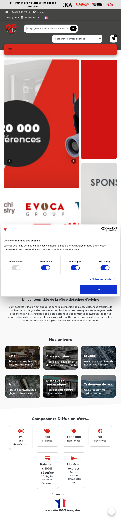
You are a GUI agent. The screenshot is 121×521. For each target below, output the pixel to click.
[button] (9, 161)
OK (99, 289)
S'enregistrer (13, 17)
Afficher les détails (100, 279)
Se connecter (32, 17)
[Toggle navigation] (10, 50)
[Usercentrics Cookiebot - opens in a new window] (103, 229)
